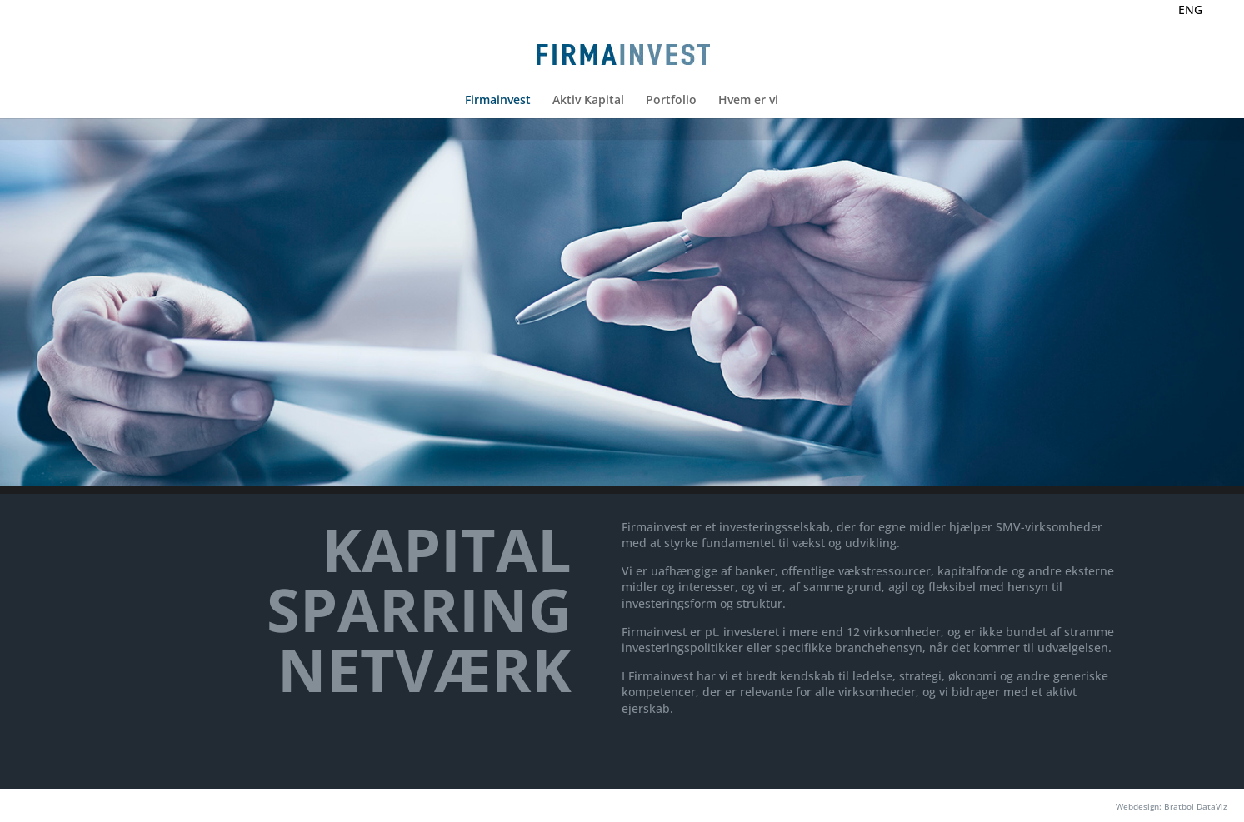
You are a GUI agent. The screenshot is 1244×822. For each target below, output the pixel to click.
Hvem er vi (748, 100)
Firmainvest (498, 100)
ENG (1190, 9)
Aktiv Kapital (588, 100)
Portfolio (671, 100)
